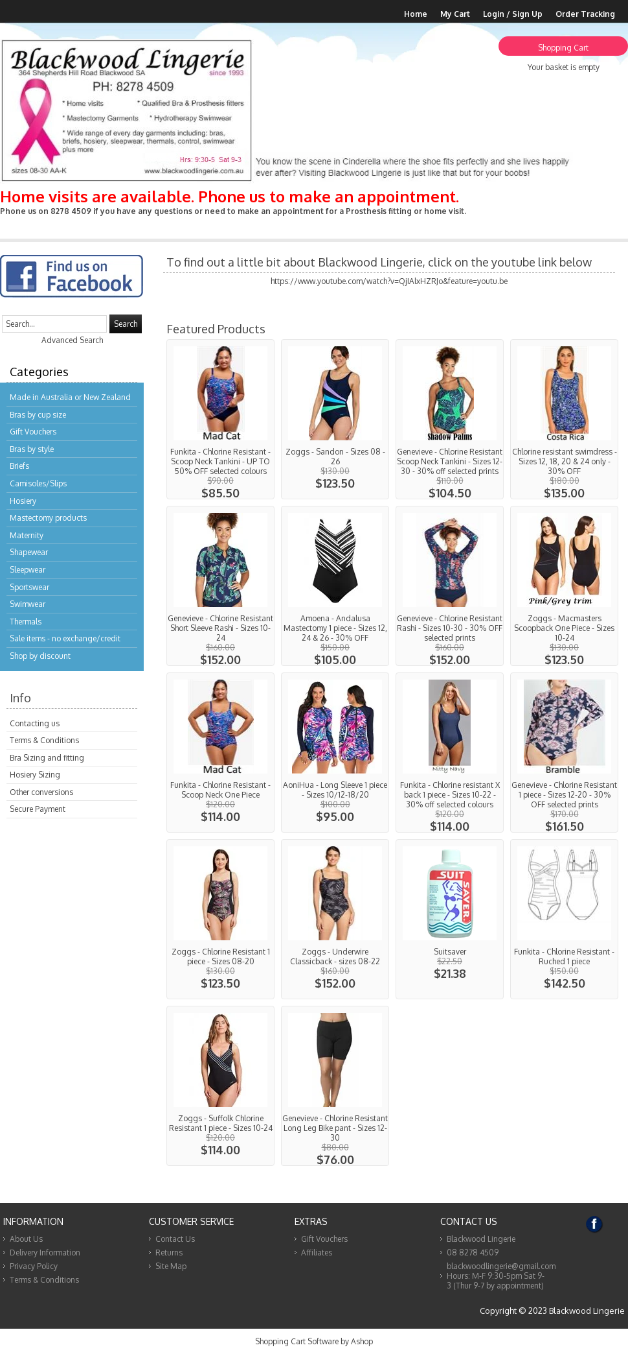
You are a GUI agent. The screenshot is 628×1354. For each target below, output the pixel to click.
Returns (169, 1252)
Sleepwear (27, 570)
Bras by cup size (38, 415)
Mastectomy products (48, 518)
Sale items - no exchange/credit (65, 638)
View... (220, 419)
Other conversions (41, 792)
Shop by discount (40, 656)
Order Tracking (585, 14)
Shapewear (29, 552)
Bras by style (32, 449)
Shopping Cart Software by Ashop (314, 1341)
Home (415, 14)
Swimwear (27, 604)
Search (125, 324)
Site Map (170, 1266)
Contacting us (35, 723)
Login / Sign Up (513, 14)
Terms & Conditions (44, 740)
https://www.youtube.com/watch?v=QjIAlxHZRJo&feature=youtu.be (389, 281)
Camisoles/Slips (38, 483)
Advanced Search (72, 340)
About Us (26, 1239)
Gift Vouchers (33, 431)
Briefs (19, 466)
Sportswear (29, 587)
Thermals (25, 621)
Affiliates (316, 1252)
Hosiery (23, 501)
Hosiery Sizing (35, 774)
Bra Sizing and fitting (47, 758)
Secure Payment (37, 809)
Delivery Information (45, 1252)
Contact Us (175, 1239)
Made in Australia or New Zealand (70, 397)
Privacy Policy (34, 1266)
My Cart (455, 14)
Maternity (26, 535)
